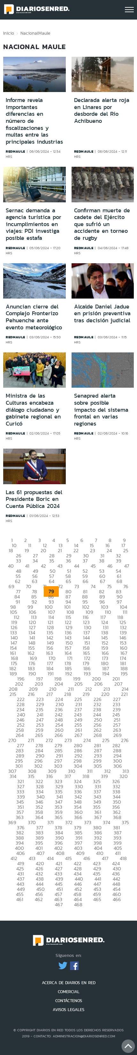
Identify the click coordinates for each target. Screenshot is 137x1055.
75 (109, 586)
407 (40, 853)
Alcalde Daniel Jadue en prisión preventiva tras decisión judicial (102, 313)
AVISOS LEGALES (68, 1010)
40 (11, 565)
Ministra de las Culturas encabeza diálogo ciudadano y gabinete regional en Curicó (33, 409)
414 (50, 858)
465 (97, 899)
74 (93, 586)
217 (49, 694)
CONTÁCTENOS (68, 1001)
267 (78, 735)
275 (106, 740)
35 (51, 560)
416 (86, 858)
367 (98, 817)
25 (125, 550)
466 (117, 899)
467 (59, 904)
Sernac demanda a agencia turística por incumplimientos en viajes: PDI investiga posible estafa (33, 224)
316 (49, 776)
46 (110, 565)
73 (76, 586)
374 (106, 822)
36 (68, 560)
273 (68, 740)
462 (39, 899)
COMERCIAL (69, 992)
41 (27, 565)
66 (85, 581)
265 (39, 735)
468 (78, 904)
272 (49, 740)
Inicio (8, 33)
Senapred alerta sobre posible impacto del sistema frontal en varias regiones (101, 409)
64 (51, 581)
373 (87, 822)
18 (11, 550)
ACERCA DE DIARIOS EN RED (68, 983)
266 (59, 735)
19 (27, 550)
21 (60, 550)
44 (76, 565)
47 (126, 565)
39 (118, 560)
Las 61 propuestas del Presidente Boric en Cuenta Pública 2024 (34, 499)
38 (101, 560)
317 (68, 776)
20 (43, 550)
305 (98, 766)
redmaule (15, 151)
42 (43, 565)
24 (109, 550)
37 (85, 560)
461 (19, 899)
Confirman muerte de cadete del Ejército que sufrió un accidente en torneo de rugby (102, 224)
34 (35, 560)
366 (78, 817)
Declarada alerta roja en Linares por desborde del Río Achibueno (101, 110)
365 (59, 817)
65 (68, 581)
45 (93, 565)
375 (125, 822)
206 (98, 683)
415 (68, 858)
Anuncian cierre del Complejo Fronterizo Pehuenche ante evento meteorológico (34, 317)
